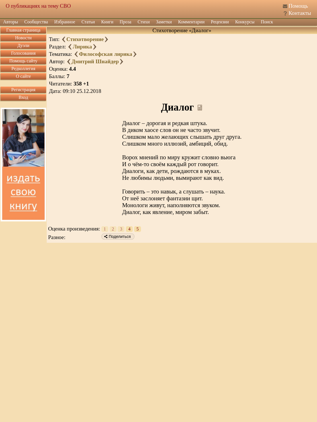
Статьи (88, 21)
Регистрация (23, 89)
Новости (23, 37)
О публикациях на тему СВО (38, 6)
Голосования (23, 53)
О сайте (23, 76)
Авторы (10, 21)
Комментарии (191, 21)
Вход (23, 97)
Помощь (298, 6)
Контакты (300, 13)
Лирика (82, 47)
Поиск (267, 21)
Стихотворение (85, 39)
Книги (107, 21)
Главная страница (23, 30)
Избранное (64, 21)
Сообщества (36, 21)
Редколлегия (23, 68)
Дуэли (23, 45)
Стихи (144, 21)
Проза (125, 21)
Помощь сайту (23, 60)
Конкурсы (245, 21)
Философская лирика (105, 54)
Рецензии (220, 21)
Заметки (164, 21)
